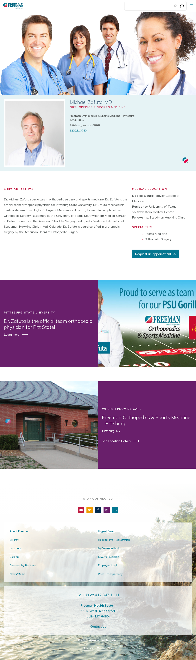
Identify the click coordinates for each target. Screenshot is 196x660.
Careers (15, 557)
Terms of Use (105, 648)
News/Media (17, 574)
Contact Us (98, 626)
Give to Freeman (108, 557)
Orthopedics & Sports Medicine (98, 107)
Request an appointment (153, 254)
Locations (16, 548)
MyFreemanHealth (109, 548)
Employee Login (108, 565)
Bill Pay (14, 540)
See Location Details (116, 441)
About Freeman (19, 531)
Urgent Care (106, 531)
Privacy (88, 648)
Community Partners (23, 565)
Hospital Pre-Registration (114, 540)
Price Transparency (110, 574)
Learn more (12, 334)
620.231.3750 (78, 130)
